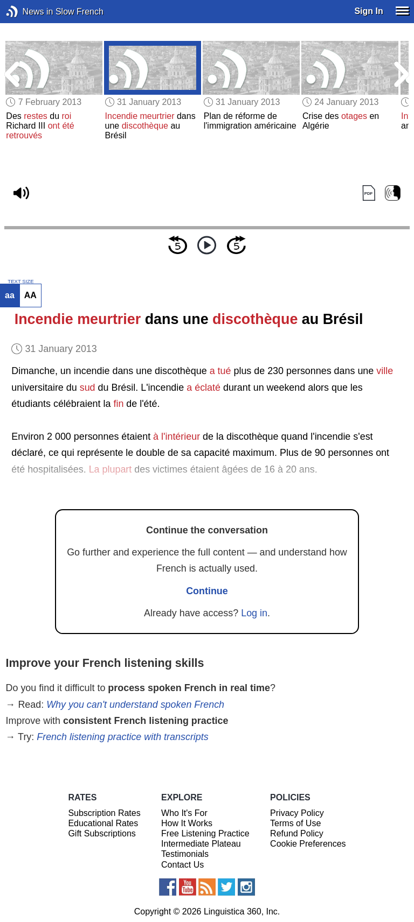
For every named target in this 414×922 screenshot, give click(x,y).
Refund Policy (296, 833)
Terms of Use (295, 823)
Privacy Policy (297, 813)
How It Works (186, 823)
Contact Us (182, 864)
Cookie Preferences (308, 843)
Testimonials (185, 853)
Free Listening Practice (205, 833)
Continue (207, 591)
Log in (254, 613)
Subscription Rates (104, 813)
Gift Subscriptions (101, 833)
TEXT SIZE (20, 281)
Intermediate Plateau (201, 843)
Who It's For (184, 813)
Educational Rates (103, 823)
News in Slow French (28, 11)
